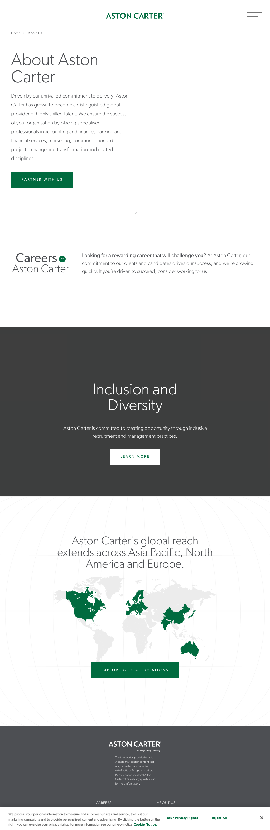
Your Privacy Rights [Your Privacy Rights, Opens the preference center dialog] (182, 817)
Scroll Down (135, 212)
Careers (104, 803)
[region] (135, 818)
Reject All (219, 817)
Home (135, 15)
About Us (166, 803)
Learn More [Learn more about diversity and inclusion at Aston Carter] (135, 457)
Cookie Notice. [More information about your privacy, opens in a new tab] (145, 824)
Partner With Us (42, 180)
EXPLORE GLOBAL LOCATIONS (135, 670)
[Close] (261, 818)
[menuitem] (104, 803)
